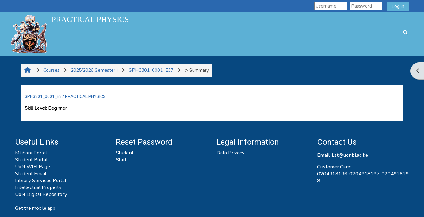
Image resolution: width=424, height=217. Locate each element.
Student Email (30, 173)
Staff (121, 159)
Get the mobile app (35, 208)
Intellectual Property (38, 187)
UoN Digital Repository (41, 194)
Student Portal (31, 159)
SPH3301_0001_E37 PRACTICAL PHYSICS (65, 96)
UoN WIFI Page (32, 166)
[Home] (29, 34)
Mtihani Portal (31, 152)
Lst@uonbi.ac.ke (350, 155)
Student (125, 152)
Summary (196, 70)
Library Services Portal (40, 180)
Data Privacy (230, 152)
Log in (398, 6)
